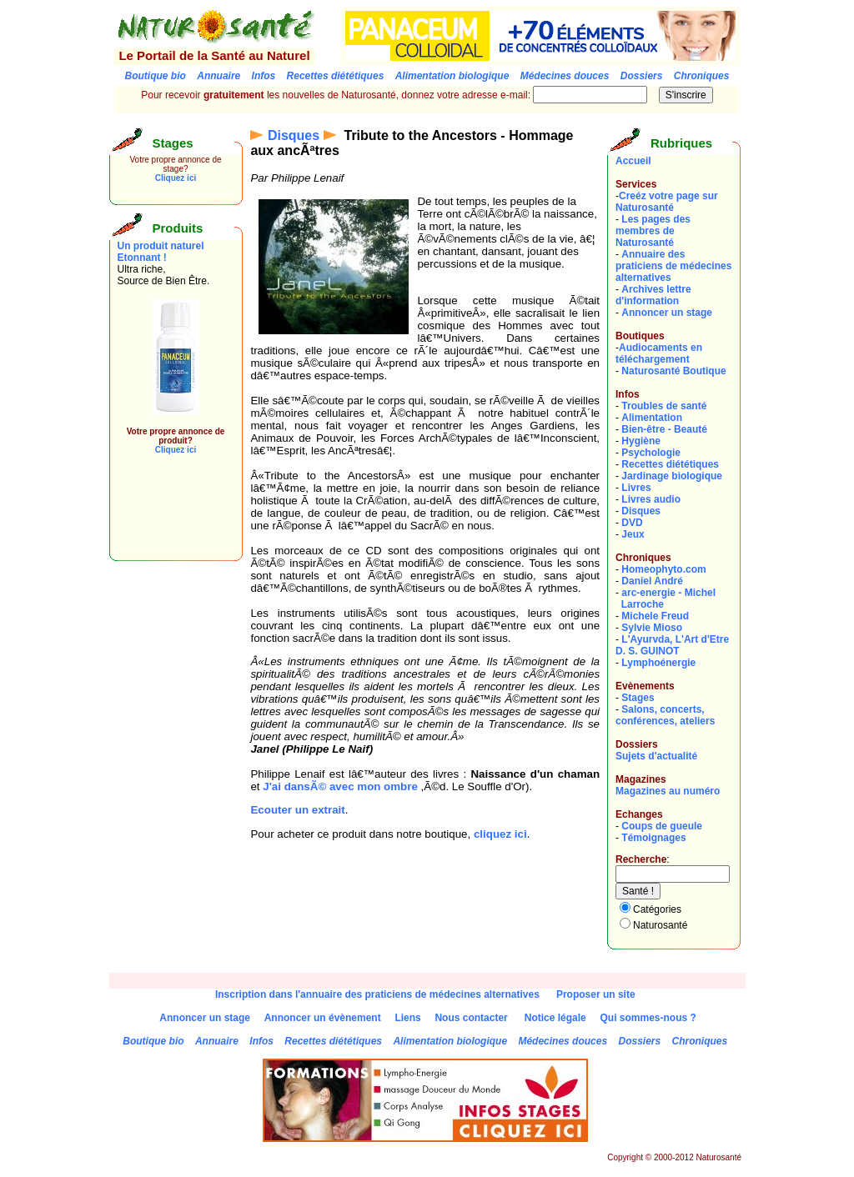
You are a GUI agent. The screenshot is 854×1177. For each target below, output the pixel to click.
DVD (631, 522)
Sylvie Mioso (651, 628)
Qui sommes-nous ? (648, 1018)
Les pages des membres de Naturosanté (653, 230)
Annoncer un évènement (322, 1018)
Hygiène (641, 441)
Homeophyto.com (663, 569)
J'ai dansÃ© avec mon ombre (340, 786)
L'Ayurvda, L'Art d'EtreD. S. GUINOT (672, 645)
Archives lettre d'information (653, 295)
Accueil (633, 161)
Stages (637, 698)
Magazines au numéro (667, 791)
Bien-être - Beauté (664, 429)
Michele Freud (655, 616)
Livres (636, 487)
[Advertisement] (168, 515)
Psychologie (651, 452)
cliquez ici (500, 834)
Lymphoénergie (658, 663)
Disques (293, 135)
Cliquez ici (175, 178)
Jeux (632, 534)
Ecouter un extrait (297, 810)
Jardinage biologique (671, 476)
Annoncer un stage (666, 312)
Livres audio (651, 499)
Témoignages (653, 838)
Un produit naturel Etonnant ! (161, 251)
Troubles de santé (663, 406)
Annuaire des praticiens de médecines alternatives (673, 265)
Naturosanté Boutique (673, 371)
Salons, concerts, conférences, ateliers (665, 715)
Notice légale (555, 1018)
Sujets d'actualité (656, 756)
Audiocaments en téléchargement (658, 353)
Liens (407, 1018)
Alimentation (651, 417)
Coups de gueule (661, 826)
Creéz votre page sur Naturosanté (666, 201)
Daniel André (652, 581)
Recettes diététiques (670, 464)
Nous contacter (471, 1018)
